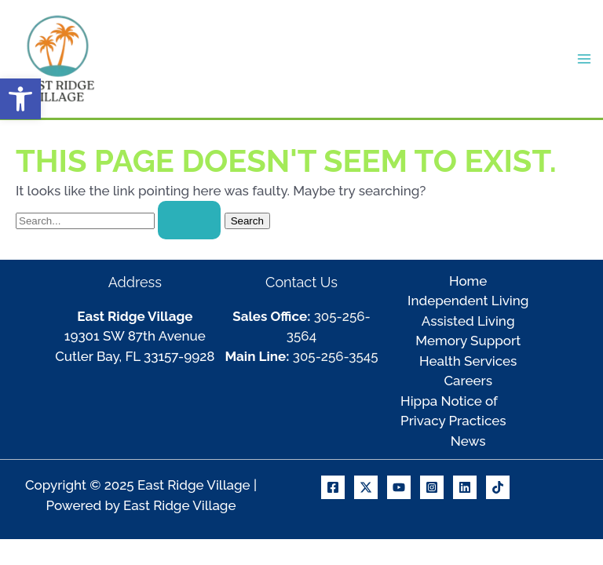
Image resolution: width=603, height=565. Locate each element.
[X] (366, 487)
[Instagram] (432, 487)
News (468, 441)
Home (468, 281)
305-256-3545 (335, 356)
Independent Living (467, 300)
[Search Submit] (189, 220)
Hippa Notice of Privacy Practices (453, 411)
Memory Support (468, 340)
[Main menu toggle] (585, 59)
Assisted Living (468, 321)
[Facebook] (333, 487)
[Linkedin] (465, 487)
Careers (468, 380)
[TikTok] (498, 487)
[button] (20, 98)
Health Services (468, 361)
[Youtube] (399, 487)
